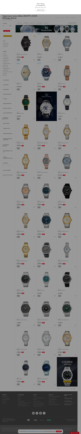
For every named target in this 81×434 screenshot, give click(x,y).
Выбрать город (40, 10)
